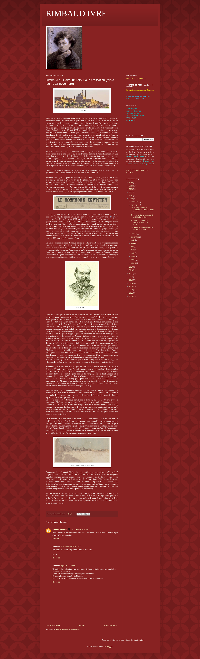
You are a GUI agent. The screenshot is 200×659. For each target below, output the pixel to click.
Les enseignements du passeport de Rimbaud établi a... (142, 210)
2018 (131, 270)
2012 (131, 290)
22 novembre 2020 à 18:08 (71, 546)
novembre (135, 205)
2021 (131, 196)
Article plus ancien (110, 625)
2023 (131, 189)
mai (132, 250)
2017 (131, 274)
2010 (131, 296)
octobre (134, 234)
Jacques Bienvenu (59, 529)
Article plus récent (53, 625)
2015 (131, 280)
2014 (131, 283)
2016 (131, 277)
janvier (133, 263)
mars (133, 256)
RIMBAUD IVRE (76, 13)
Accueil (82, 625)
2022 (131, 192)
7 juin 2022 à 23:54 (68, 566)
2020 (131, 199)
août (133, 240)
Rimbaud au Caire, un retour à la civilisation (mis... (142, 216)
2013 (131, 286)
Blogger (109, 647)
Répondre (56, 539)
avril (132, 253)
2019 (131, 267)
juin (132, 247)
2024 (131, 186)
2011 (131, 293)
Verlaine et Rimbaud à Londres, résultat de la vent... (142, 228)
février (133, 260)
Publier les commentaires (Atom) (68, 629)
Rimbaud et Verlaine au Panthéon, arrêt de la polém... (139, 222)
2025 (131, 183)
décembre (135, 202)
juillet (133, 243)
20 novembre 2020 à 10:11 (81, 529)
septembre (135, 237)
